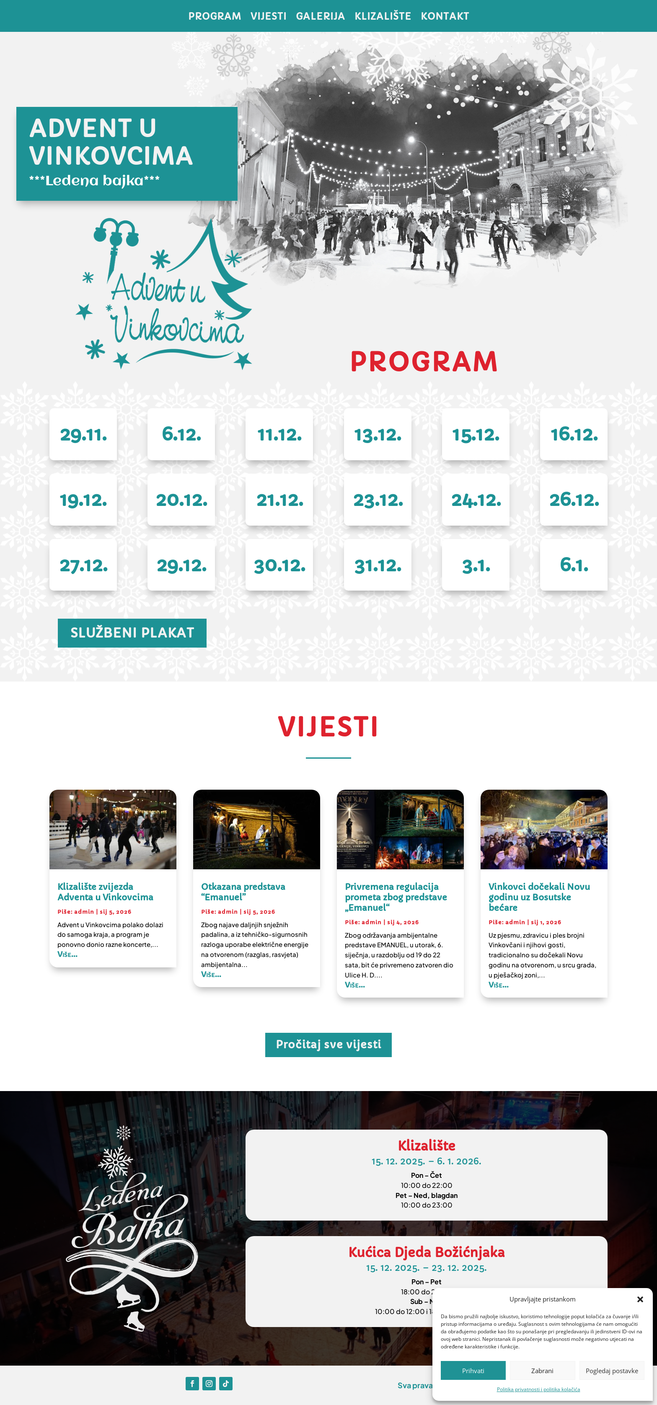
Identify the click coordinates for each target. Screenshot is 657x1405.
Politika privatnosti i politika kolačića (538, 1389)
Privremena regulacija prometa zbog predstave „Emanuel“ (396, 897)
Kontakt (445, 18)
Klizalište (382, 18)
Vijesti (269, 18)
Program (214, 18)
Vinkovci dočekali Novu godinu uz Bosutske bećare (539, 897)
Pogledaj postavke (612, 1370)
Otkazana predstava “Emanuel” (243, 892)
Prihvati (473, 1370)
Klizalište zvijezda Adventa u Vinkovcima (105, 892)
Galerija (320, 18)
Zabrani (542, 1370)
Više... (67, 954)
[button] (640, 1299)
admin (84, 911)
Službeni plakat (132, 633)
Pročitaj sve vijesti (328, 1044)
